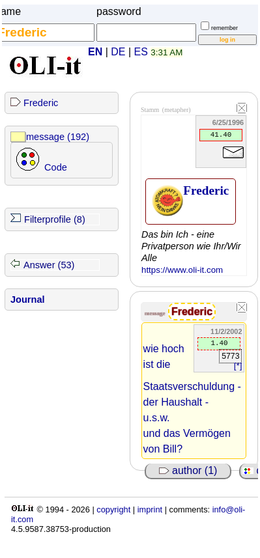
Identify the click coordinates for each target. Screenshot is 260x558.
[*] (238, 365)
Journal (27, 299)
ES (141, 51)
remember (224, 28)
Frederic (40, 103)
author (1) (188, 470)
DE (118, 51)
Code (55, 167)
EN (95, 51)
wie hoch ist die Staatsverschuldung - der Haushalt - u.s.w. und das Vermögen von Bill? (192, 398)
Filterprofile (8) (54, 219)
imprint (149, 509)
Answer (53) (48, 265)
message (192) (57, 137)
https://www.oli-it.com (182, 270)
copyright (113, 509)
